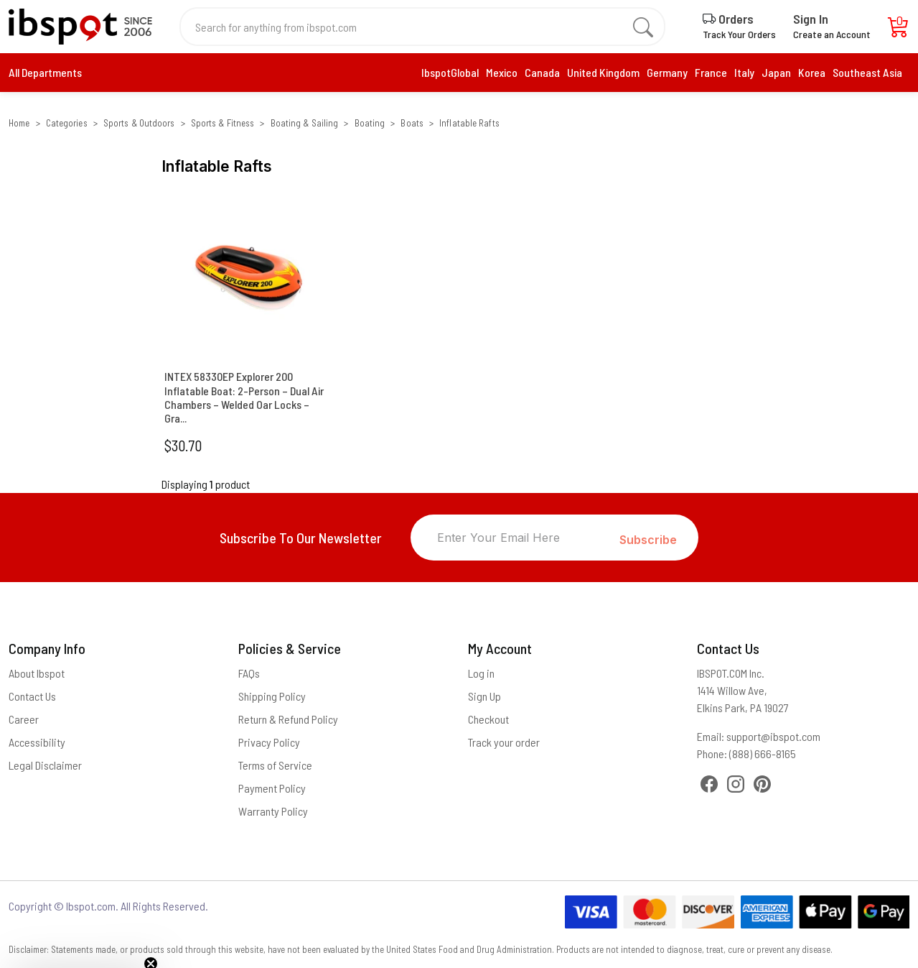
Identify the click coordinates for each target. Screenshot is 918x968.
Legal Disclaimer (45, 765)
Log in (481, 673)
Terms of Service (275, 765)
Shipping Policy (272, 696)
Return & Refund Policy (288, 719)
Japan (776, 72)
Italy (744, 72)
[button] (80, 950)
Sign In (810, 19)
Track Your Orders (739, 34)
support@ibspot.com (773, 736)
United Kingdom (603, 72)
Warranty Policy (273, 811)
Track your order (504, 742)
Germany (667, 72)
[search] (643, 27)
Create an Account (832, 34)
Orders (728, 19)
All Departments (45, 72)
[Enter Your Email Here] (515, 537)
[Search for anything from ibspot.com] (414, 27)
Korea (811, 72)
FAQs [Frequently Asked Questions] (249, 673)
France (711, 72)
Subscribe (648, 540)
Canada (542, 72)
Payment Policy (272, 788)
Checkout (488, 719)
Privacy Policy (269, 742)
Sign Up (484, 696)
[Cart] (898, 30)
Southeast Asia (867, 72)
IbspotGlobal (450, 72)
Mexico (501, 72)
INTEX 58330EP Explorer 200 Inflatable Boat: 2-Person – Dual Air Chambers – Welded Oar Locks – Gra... (244, 397)
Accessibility (37, 742)
